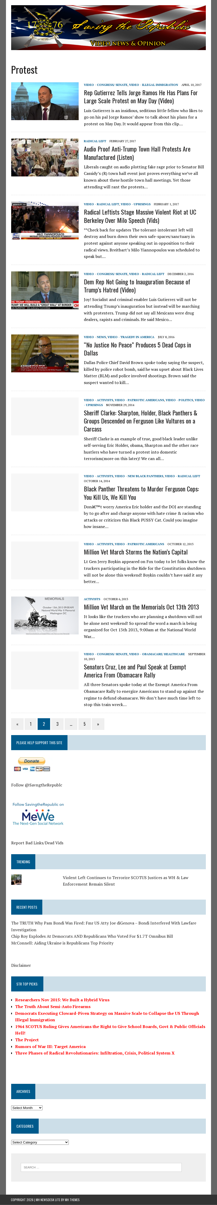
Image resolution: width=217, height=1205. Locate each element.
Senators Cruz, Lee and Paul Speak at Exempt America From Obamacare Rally (145, 670)
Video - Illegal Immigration (153, 85)
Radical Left (95, 141)
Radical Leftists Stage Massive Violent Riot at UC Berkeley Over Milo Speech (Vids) (140, 216)
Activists (92, 599)
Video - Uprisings (135, 204)
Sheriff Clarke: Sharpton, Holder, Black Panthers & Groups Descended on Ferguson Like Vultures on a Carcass (140, 421)
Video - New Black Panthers (138, 476)
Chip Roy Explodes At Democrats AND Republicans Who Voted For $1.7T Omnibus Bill (92, 936)
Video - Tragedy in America (130, 337)
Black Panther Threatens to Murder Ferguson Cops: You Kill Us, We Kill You (141, 493)
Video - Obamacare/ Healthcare (157, 654)
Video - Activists (98, 400)
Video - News (95, 337)
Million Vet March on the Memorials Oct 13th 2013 (141, 607)
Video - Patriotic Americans (139, 400)
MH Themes (72, 1200)
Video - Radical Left (101, 204)
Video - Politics (179, 400)
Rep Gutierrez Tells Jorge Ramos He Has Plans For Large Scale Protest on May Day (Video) (141, 96)
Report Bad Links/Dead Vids (37, 843)
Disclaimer (21, 965)
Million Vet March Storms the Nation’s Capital (135, 552)
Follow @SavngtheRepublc (36, 785)
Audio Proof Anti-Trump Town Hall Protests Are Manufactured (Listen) (137, 153)
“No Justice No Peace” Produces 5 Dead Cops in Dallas (137, 348)
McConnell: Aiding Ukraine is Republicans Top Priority (62, 943)
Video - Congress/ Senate (105, 85)
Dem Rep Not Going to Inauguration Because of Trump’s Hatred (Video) (137, 285)
